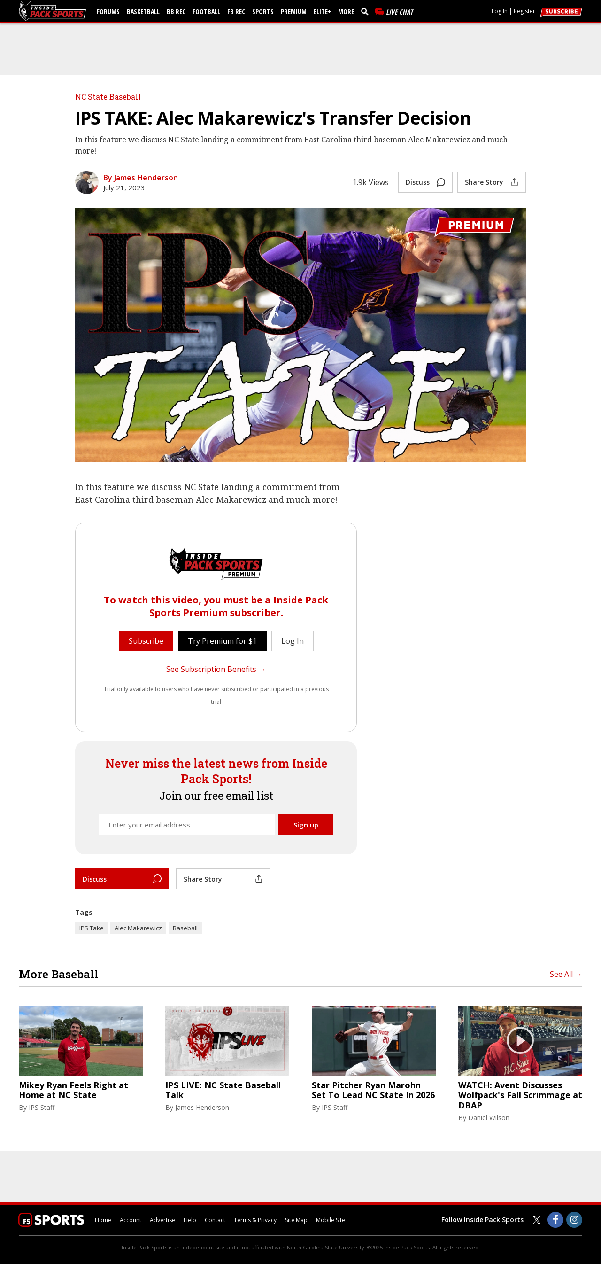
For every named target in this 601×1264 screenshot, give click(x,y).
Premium (294, 11)
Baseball (185, 928)
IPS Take (91, 928)
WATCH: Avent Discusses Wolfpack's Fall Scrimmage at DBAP (520, 1095)
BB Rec (176, 11)
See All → (566, 974)
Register (524, 11)
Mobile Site (330, 1220)
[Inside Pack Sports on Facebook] (555, 1220)
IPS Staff (41, 1107)
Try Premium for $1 (222, 641)
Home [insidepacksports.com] (103, 1220)
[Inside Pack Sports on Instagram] (574, 1220)
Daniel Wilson (488, 1117)
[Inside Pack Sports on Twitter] (537, 1220)
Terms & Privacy (255, 1220)
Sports (263, 11)
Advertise (162, 1220)
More (346, 11)
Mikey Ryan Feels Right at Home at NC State (73, 1090)
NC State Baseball (108, 96)
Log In (500, 11)
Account (130, 1220)
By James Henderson (140, 177)
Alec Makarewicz (138, 928)
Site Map (296, 1220)
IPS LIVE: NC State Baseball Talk (223, 1090)
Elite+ (322, 11)
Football (206, 11)
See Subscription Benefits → (216, 669)
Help (190, 1220)
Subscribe (146, 641)
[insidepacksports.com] (54, 11)
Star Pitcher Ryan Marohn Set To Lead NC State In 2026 (373, 1090)
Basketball (143, 11)
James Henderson (202, 1107)
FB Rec (236, 11)
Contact (215, 1220)
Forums (108, 11)
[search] (366, 11)
